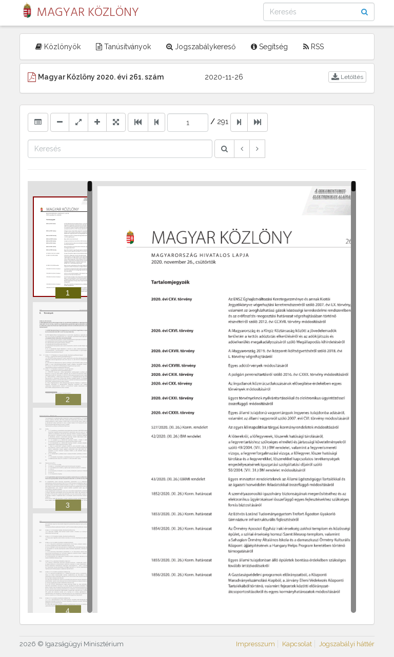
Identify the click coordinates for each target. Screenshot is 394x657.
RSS (313, 47)
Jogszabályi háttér (347, 644)
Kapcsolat (297, 644)
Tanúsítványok (123, 47)
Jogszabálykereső (200, 47)
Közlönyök (58, 47)
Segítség (269, 47)
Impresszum (255, 644)
